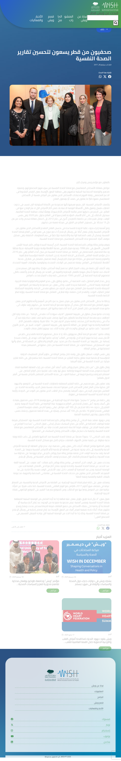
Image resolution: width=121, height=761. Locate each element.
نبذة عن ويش (82, 18)
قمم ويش (51, 18)
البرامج (60, 18)
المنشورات (68, 18)
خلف (102, 30)
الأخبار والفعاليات (36, 18)
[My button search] (115, 23)
